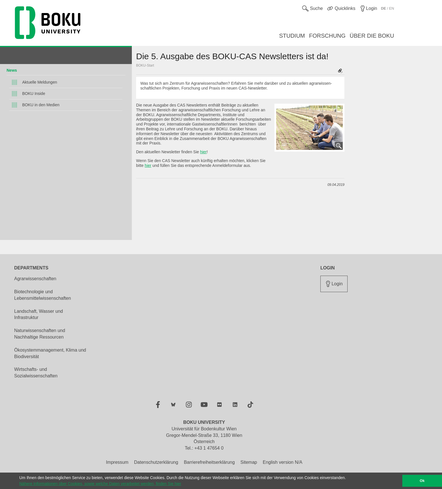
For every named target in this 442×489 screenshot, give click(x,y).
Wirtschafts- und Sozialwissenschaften (36, 372)
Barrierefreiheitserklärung (209, 462)
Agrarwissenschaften (35, 278)
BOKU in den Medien (41, 105)
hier (203, 152)
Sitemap (248, 462)
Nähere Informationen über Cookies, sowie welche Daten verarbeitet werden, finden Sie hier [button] (100, 483)
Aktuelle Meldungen (39, 82)
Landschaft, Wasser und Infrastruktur (38, 314)
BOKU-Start (145, 65)
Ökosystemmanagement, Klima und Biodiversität (50, 353)
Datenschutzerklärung (156, 462)
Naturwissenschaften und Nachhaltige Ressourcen (39, 333)
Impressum (117, 462)
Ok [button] (422, 481)
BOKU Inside (33, 93)
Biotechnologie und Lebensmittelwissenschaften (42, 295)
